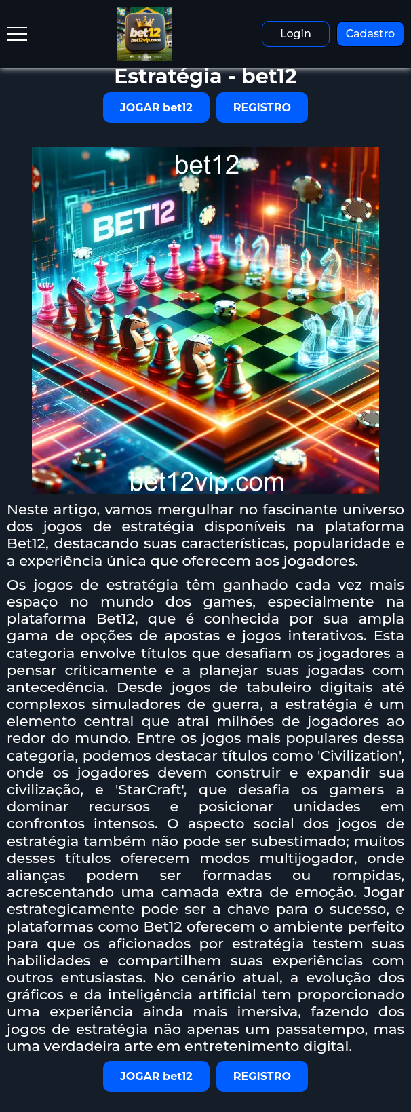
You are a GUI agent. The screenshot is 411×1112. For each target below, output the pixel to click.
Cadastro (370, 33)
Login (295, 33)
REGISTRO (262, 107)
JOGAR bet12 (156, 107)
